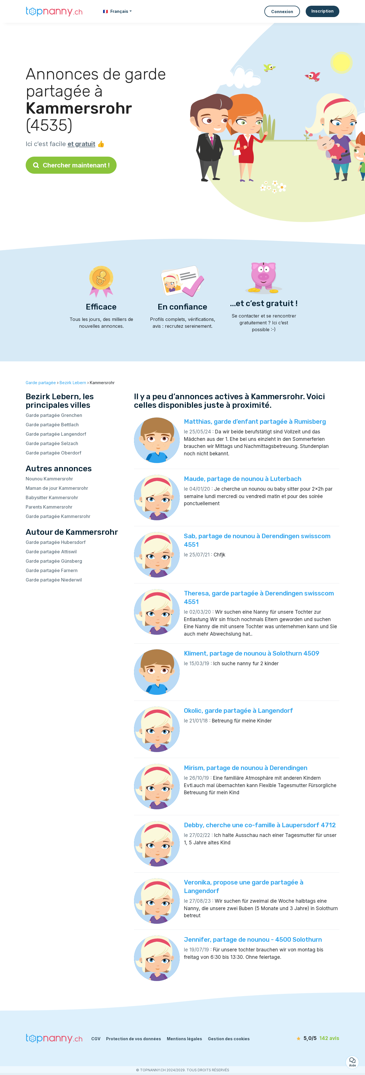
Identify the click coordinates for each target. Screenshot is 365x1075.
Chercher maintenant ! (71, 165)
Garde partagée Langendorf (56, 434)
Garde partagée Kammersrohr (58, 516)
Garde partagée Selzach (52, 443)
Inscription (322, 11)
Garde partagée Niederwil (54, 580)
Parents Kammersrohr (49, 507)
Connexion (282, 11)
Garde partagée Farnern (52, 570)
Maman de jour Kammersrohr (57, 488)
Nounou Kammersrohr (49, 479)
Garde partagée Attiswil (51, 551)
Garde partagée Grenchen (54, 415)
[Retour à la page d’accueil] (54, 11)
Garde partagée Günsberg (54, 561)
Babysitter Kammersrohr (52, 497)
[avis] (306, 1038)
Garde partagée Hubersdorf (56, 542)
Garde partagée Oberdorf (53, 453)
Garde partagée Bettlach (52, 424)
